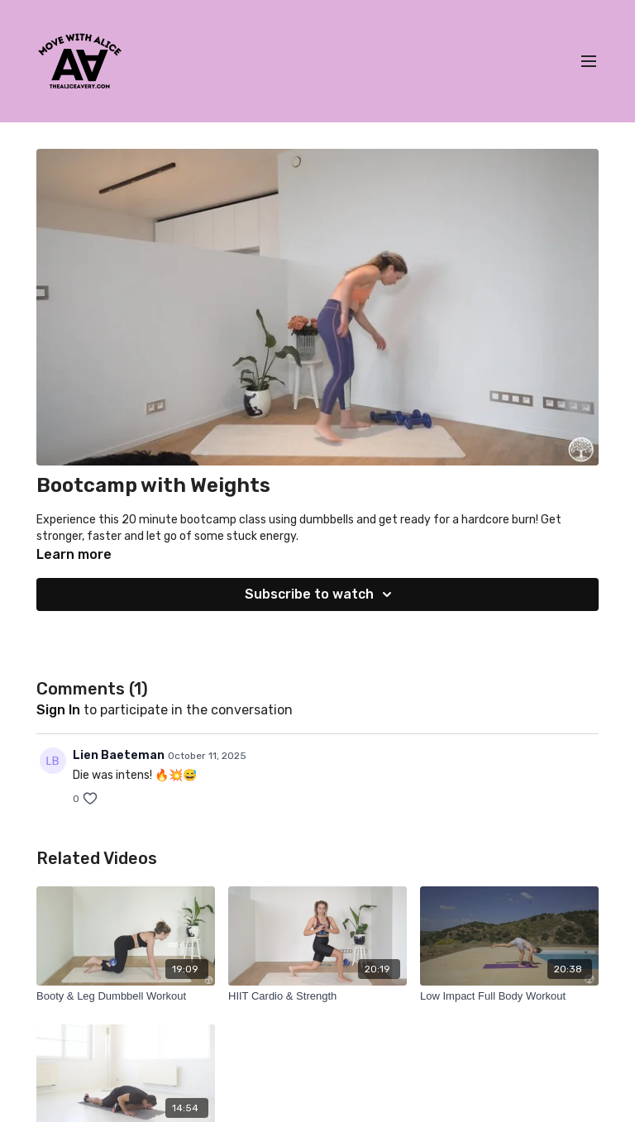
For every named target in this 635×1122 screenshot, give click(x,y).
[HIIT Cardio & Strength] (317, 996)
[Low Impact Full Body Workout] (509, 996)
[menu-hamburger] (589, 61)
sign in (58, 710)
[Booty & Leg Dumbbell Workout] (125, 996)
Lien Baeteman (119, 755)
